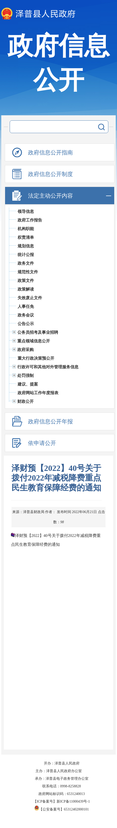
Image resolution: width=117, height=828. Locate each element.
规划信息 (26, 246)
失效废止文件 (30, 298)
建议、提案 (28, 384)
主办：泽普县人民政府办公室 (58, 771)
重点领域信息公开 (33, 341)
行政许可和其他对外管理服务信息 (48, 367)
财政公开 (25, 401)
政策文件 (26, 280)
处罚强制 (25, 375)
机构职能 (26, 229)
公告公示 (26, 324)
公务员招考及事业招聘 (37, 332)
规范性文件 (28, 272)
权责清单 (26, 237)
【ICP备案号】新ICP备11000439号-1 (61, 801)
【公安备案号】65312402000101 (61, 809)
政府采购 (25, 349)
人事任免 (26, 306)
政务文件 (26, 263)
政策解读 (26, 289)
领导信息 (26, 211)
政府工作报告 (30, 220)
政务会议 (26, 315)
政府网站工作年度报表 (38, 393)
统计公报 (26, 254)
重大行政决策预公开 (36, 358)
